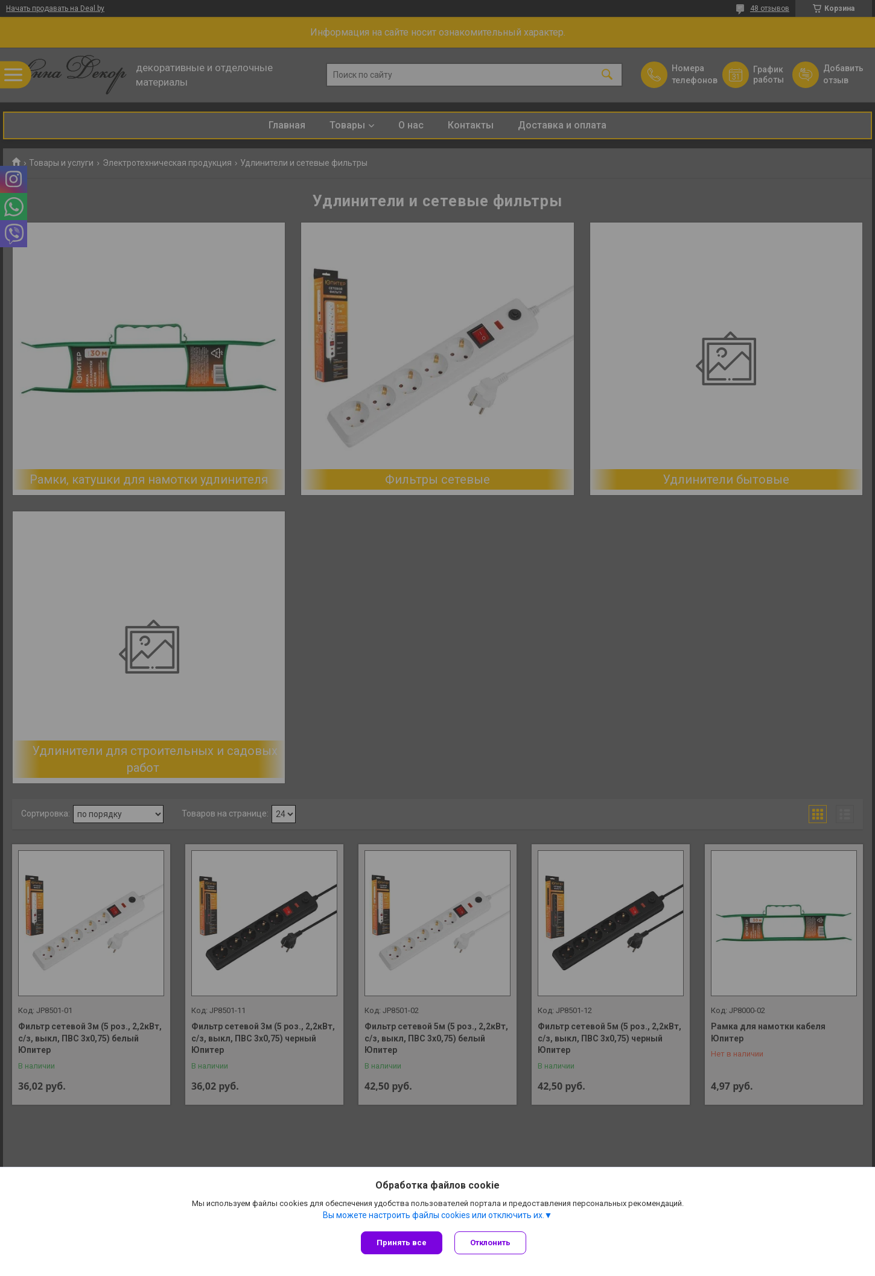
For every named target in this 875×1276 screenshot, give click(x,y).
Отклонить (490, 1242)
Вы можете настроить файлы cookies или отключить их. (433, 1215)
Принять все (402, 1242)
